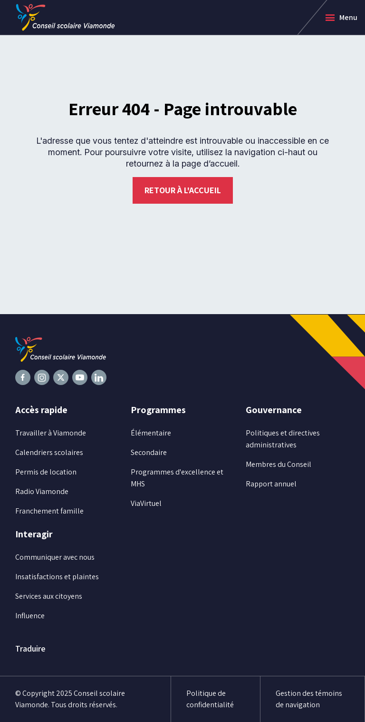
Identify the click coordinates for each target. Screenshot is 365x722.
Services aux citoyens (48, 596)
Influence (30, 616)
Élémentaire (151, 433)
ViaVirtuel (146, 503)
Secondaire (149, 452)
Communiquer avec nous (55, 557)
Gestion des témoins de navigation (309, 699)
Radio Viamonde (41, 491)
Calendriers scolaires (49, 452)
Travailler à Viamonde (50, 433)
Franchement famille (49, 511)
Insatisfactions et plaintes (57, 577)
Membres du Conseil (278, 464)
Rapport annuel (271, 484)
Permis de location (46, 472)
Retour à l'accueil (182, 190)
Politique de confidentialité (210, 699)
